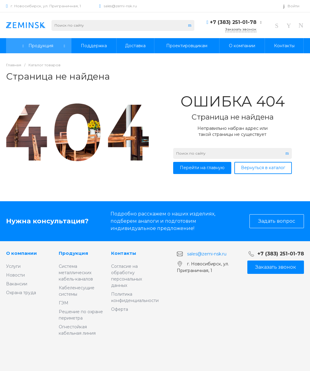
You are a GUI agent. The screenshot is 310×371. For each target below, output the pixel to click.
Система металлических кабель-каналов (76, 273)
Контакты (123, 253)
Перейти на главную (202, 167)
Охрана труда (21, 292)
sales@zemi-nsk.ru (120, 6)
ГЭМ (63, 303)
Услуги (13, 266)
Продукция (73, 253)
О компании (21, 253)
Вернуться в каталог (263, 167)
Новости (15, 275)
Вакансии (16, 284)
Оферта (119, 309)
